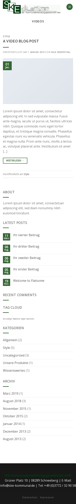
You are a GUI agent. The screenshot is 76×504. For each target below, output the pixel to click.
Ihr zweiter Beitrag (27, 258)
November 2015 (14, 408)
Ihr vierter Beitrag (26, 235)
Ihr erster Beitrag (26, 269)
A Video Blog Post (21, 41)
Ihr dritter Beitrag (26, 246)
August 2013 (12, 439)
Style (6, 36)
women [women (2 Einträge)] (30, 318)
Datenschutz (30, 497)
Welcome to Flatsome (28, 281)
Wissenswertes (14, 370)
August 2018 (12, 401)
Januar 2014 (12, 424)
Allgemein (10, 340)
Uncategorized (13, 355)
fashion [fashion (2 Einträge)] (16, 318)
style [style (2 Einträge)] (23, 318)
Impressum (47, 497)
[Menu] (69, 7)
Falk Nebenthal (61, 52)
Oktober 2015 (13, 416)
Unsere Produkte (15, 363)
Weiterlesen (15, 160)
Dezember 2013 (14, 431)
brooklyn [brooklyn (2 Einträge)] (7, 318)
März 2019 (10, 393)
